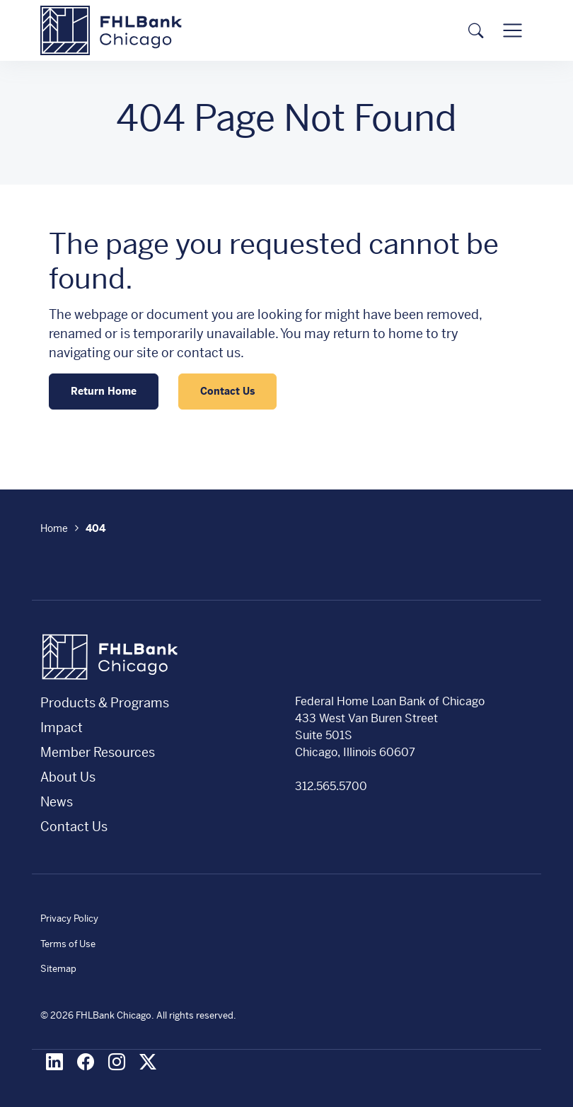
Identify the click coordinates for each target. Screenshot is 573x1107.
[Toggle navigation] (512, 30)
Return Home (104, 391)
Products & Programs (104, 703)
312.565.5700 (331, 786)
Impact (61, 727)
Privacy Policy (69, 918)
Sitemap (58, 969)
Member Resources (97, 752)
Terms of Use (68, 944)
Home (54, 528)
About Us (68, 777)
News (56, 802)
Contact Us (227, 391)
